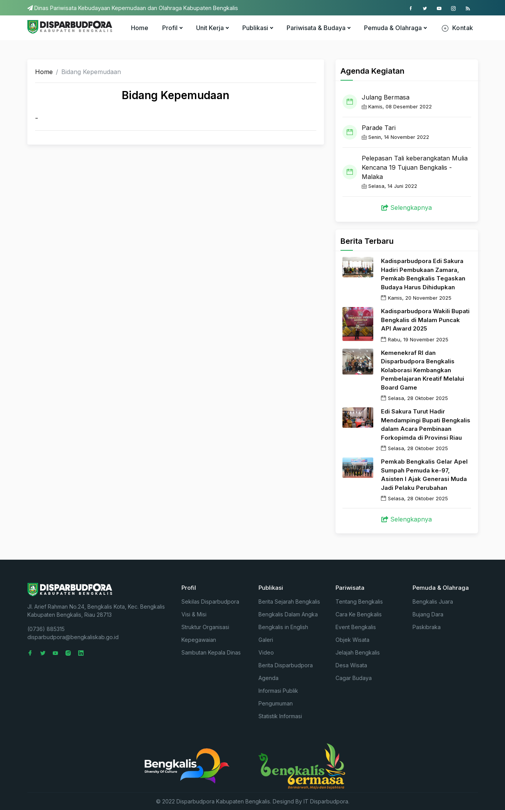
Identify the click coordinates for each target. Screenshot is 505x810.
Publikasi (257, 28)
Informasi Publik (278, 690)
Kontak (457, 28)
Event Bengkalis (356, 627)
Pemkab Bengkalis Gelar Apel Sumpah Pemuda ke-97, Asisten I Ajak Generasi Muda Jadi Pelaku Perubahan (424, 474)
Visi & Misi (193, 614)
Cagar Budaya (354, 678)
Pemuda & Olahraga (395, 28)
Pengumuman (275, 703)
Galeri (265, 639)
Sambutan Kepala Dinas (211, 652)
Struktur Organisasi (205, 627)
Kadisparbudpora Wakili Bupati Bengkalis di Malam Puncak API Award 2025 (425, 319)
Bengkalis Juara (433, 601)
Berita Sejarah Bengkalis (289, 601)
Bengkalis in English (283, 627)
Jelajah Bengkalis (358, 652)
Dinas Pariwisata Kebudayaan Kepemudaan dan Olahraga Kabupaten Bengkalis (132, 8)
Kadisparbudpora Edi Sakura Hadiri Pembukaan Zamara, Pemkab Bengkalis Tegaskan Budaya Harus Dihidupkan (423, 274)
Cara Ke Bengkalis (359, 614)
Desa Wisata (351, 665)
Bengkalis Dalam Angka (288, 614)
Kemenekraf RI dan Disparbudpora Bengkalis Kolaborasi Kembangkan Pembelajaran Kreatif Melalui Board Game (422, 370)
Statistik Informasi (280, 716)
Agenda (268, 678)
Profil (172, 28)
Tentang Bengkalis (359, 601)
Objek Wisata (352, 639)
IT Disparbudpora (326, 801)
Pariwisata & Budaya (318, 28)
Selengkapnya (406, 207)
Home (139, 28)
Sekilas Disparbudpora (210, 601)
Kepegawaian (198, 639)
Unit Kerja (212, 28)
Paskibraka (427, 627)
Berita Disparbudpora (285, 665)
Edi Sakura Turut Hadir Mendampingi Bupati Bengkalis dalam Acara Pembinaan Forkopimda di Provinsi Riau (425, 424)
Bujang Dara (428, 614)
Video (266, 652)
